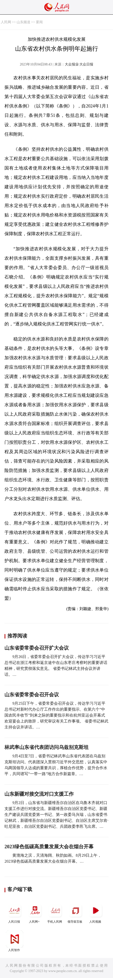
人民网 (6, 22)
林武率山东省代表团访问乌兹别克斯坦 (46, 747)
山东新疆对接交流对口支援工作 (39, 794)
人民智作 (14, 941)
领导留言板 (75, 912)
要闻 (39, 22)
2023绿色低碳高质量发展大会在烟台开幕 (48, 846)
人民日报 (14, 912)
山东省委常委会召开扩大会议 (36, 648)
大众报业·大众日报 (79, 64)
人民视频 (95, 912)
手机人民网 (55, 912)
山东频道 (23, 22)
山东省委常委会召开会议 (31, 694)
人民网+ (35, 912)
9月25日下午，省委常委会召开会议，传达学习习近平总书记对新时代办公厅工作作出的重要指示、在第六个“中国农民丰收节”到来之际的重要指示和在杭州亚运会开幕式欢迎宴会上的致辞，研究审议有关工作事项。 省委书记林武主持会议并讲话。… (56, 715)
